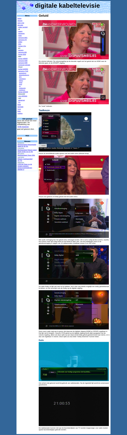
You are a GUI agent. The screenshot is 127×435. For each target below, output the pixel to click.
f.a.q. (19, 109)
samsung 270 (22, 40)
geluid (20, 82)
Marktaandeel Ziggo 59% (26, 155)
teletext (21, 80)
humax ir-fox (22, 46)
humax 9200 (22, 54)
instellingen (22, 90)
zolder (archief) (23, 27)
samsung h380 (22, 63)
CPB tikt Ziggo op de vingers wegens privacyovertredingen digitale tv (25, 166)
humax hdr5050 (23, 69)
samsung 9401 (22, 38)
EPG (20, 77)
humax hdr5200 (23, 92)
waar (19, 104)
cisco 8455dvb (22, 96)
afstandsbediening (24, 75)
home (19, 18)
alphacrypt (21, 100)
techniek (20, 107)
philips (20, 42)
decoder (20, 25)
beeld (20, 84)
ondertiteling (22, 78)
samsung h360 (22, 61)
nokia (20, 35)
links (19, 111)
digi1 (19, 44)
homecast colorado (24, 65)
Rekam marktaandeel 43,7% (25, 160)
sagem (20, 31)
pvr (20, 86)
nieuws (20, 21)
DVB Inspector (23, 127)
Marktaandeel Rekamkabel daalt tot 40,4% (27, 145)
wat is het (21, 23)
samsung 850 (22, 52)
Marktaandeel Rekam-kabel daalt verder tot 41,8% (27, 151)
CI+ (19, 102)
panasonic (21, 33)
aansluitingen (22, 73)
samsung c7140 (23, 71)
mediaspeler (22, 88)
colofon (20, 113)
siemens (21, 50)
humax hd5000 (22, 58)
